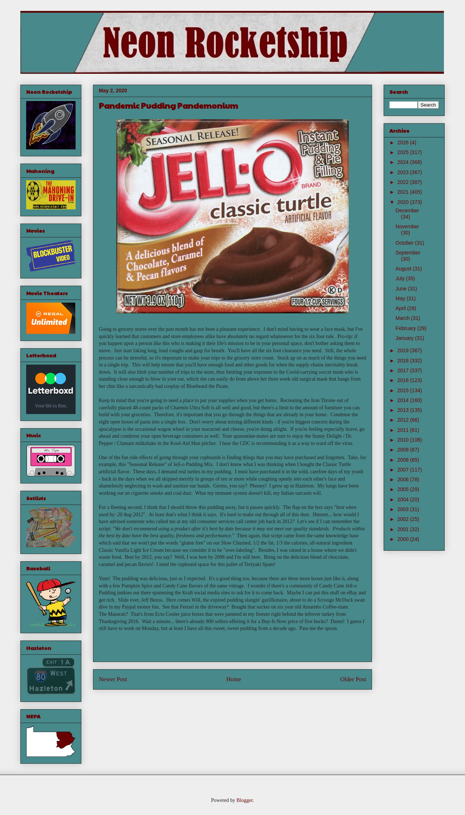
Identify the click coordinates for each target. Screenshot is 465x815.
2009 (403, 450)
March (403, 318)
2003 (403, 509)
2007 (403, 470)
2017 (403, 370)
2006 (403, 479)
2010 (403, 440)
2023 (403, 172)
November (407, 226)
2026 (403, 142)
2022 (403, 182)
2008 (403, 460)
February (406, 328)
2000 (403, 539)
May (401, 298)
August (404, 269)
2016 (403, 380)
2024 (403, 162)
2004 (403, 499)
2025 (403, 152)
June (402, 289)
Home (233, 679)
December (407, 210)
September (408, 253)
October (405, 243)
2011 (403, 430)
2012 (403, 420)
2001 (403, 529)
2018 (403, 361)
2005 (403, 489)
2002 (403, 519)
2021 (403, 192)
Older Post (353, 679)
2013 (403, 410)
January (405, 338)
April (401, 308)
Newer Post (113, 679)
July (401, 278)
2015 (403, 390)
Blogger (244, 800)
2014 (403, 400)
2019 (403, 350)
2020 (403, 202)
